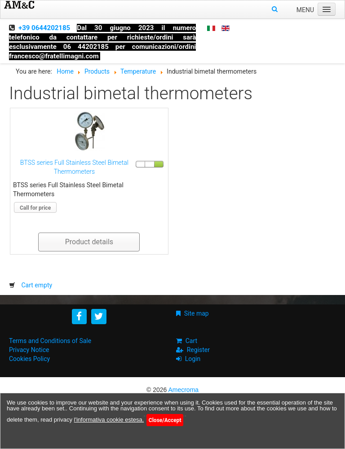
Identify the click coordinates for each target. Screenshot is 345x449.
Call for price (35, 208)
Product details (89, 242)
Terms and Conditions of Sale (50, 340)
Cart (191, 340)
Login (193, 358)
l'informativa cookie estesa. (109, 419)
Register (198, 349)
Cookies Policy (29, 358)
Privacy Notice (29, 349)
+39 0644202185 (44, 28)
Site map (196, 313)
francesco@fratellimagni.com (54, 56)
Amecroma (183, 389)
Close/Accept (165, 420)
